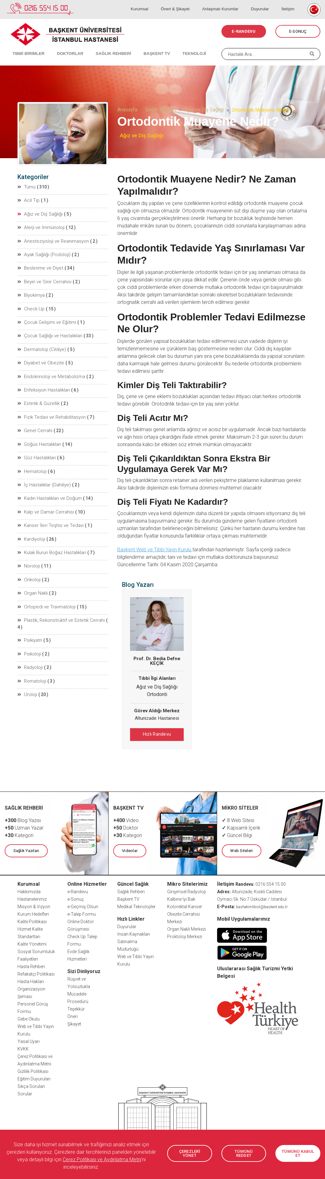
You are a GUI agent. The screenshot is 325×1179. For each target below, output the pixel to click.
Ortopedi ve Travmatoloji (45, 593)
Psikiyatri (29, 619)
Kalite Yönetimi (31, 942)
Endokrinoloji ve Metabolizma (49, 370)
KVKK (23, 1047)
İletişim (289, 3)
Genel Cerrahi (34, 422)
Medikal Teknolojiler (136, 905)
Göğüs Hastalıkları (39, 435)
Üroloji (27, 671)
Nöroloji (29, 553)
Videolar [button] (129, 849)
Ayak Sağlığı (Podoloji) (43, 252)
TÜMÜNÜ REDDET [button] (244, 1153)
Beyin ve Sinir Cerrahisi (43, 278)
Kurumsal (156, 3)
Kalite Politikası (32, 920)
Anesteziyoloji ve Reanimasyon (51, 239)
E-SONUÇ (298, 31)
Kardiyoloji (31, 527)
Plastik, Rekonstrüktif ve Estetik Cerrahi (58, 606)
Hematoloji (31, 462)
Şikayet (74, 1022)
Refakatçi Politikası (36, 972)
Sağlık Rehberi (160, 110)
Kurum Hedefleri (33, 912)
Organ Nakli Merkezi (186, 927)
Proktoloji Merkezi (184, 935)
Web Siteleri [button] (241, 849)
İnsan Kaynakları (133, 932)
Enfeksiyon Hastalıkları (43, 383)
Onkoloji (29, 566)
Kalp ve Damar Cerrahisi (44, 501)
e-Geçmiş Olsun (82, 905)
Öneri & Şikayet (188, 3)
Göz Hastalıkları (36, 448)
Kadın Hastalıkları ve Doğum (48, 488)
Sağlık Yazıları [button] (26, 849)
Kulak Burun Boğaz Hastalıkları (51, 540)
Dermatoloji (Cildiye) (40, 344)
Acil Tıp (28, 199)
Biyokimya (31, 291)
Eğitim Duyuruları (34, 1077)
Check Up (30, 304)
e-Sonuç (75, 897)
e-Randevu (77, 890)
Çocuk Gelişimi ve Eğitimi (45, 317)
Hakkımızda (29, 890)
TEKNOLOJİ (176, 47)
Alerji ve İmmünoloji (40, 226)
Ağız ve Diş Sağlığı (204, 110)
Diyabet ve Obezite (38, 357)
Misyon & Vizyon (33, 905)
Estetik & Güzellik (37, 396)
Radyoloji (30, 645)
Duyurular (266, 3)
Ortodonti (157, 694)
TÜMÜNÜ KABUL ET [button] (298, 1153)
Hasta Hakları (30, 980)
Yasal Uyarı (28, 1040)
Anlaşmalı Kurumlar (230, 3)
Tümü (26, 186)
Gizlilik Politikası (32, 1070)
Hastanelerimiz (32, 897)
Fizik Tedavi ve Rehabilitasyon (49, 409)
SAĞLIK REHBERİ (102, 47)
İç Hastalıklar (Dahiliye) (43, 475)
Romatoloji (31, 658)
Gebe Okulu (28, 1017)
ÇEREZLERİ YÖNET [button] (189, 1153)
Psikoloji (29, 632)
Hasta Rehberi (31, 965)
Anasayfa (127, 110)
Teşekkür (76, 1007)
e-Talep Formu (81, 912)
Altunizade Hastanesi (157, 718)
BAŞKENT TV (142, 47)
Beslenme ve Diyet (38, 265)
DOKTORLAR (63, 47)
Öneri (72, 1015)
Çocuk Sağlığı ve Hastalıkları (48, 331)
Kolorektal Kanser (184, 905)
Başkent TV (128, 897)
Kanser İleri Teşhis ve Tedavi (48, 514)
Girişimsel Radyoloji (186, 890)
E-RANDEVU (243, 31)
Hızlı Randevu (157, 734)
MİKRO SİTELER (240, 807)
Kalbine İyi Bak (181, 897)
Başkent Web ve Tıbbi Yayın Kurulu (154, 550)
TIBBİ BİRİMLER (25, 47)
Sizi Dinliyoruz (83, 970)
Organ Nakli (32, 579)
